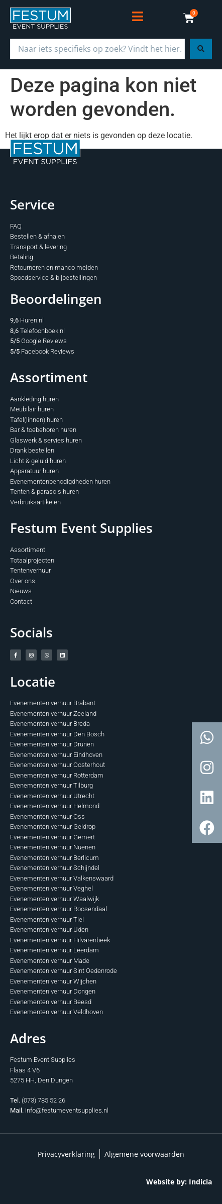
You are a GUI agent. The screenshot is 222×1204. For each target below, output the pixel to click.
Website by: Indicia (179, 1181)
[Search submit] (201, 49)
